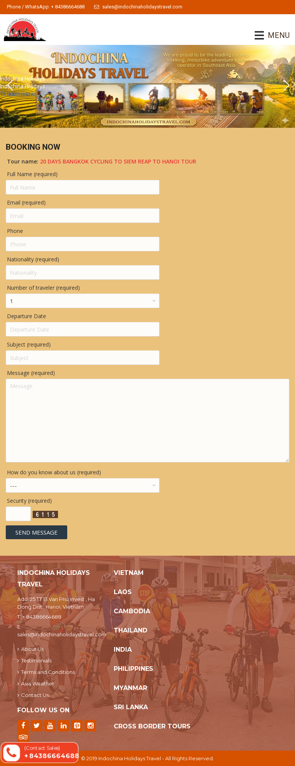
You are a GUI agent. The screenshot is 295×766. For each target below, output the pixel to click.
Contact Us (33, 695)
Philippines (133, 668)
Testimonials (34, 660)
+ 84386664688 (41, 617)
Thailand (131, 630)
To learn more (18, 94)
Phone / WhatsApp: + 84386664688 (46, 7)
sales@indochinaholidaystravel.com (138, 7)
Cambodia (132, 611)
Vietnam (129, 572)
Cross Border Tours (152, 726)
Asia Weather (35, 683)
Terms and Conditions (46, 672)
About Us (30, 649)
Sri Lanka (131, 707)
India (123, 649)
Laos (123, 592)
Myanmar (130, 688)
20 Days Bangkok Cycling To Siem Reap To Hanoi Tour (118, 161)
